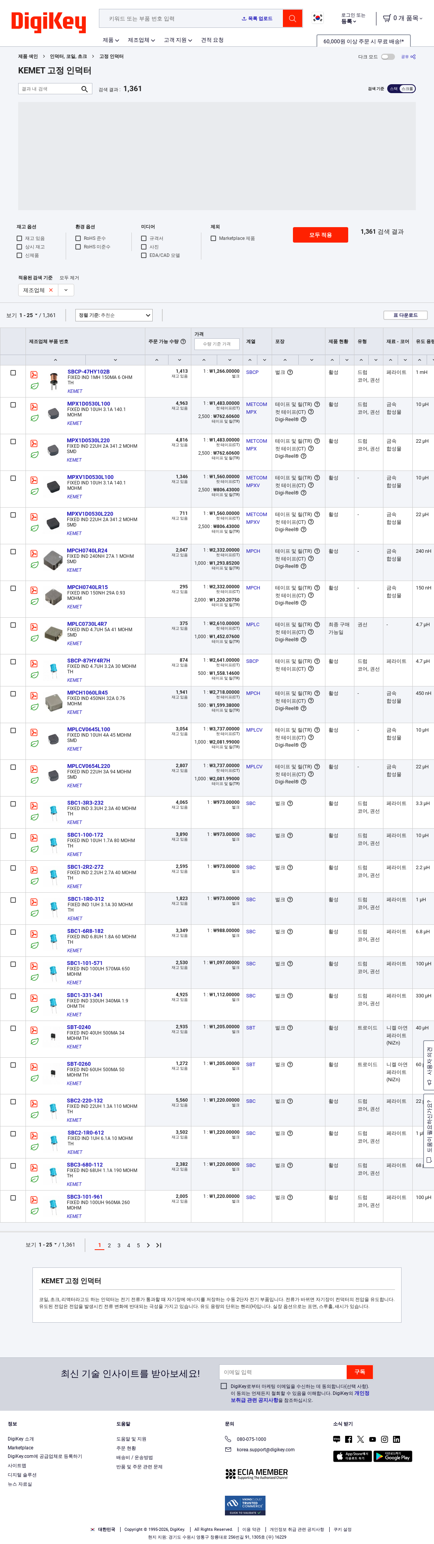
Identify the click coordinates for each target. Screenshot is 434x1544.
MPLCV (254, 730)
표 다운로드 (405, 315)
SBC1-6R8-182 (85, 931)
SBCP (252, 372)
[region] (217, 1523)
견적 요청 (212, 40)
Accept (323, 1523)
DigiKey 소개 (21, 1439)
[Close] (421, 1522)
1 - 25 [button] (26, 315)
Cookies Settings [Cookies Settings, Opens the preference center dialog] (269, 1523)
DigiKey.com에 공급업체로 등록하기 (45, 1456)
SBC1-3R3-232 (85, 803)
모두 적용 (320, 235)
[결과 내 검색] (49, 88)
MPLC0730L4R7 (87, 624)
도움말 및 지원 (131, 1439)
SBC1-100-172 (85, 835)
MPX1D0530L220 (88, 440)
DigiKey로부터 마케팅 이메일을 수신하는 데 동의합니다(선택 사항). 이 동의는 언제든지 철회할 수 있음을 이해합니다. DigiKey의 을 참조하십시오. (300, 1393)
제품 (108, 40)
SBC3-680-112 (85, 1165)
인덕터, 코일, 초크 (68, 56)
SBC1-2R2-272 (85, 867)
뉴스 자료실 (20, 1484)
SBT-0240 (79, 1027)
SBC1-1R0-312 (86, 899)
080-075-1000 (245, 1440)
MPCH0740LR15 (87, 587)
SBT (250, 1028)
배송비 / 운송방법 (134, 1457)
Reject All (376, 1523)
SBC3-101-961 (85, 1197)
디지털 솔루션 (22, 1475)
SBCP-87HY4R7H (88, 660)
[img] (49, 23)
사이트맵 (17, 1465)
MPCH (253, 551)
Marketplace (20, 1448)
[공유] (408, 57)
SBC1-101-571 (85, 963)
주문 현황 (126, 1448)
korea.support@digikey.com (260, 1450)
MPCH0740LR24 (87, 550)
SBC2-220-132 (85, 1100)
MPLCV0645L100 (88, 729)
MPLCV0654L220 (88, 766)
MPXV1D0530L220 (90, 514)
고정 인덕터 (111, 56)
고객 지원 (175, 40)
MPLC (252, 624)
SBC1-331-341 (85, 995)
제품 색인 (28, 56)
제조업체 (139, 40)
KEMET (75, 391)
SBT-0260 (79, 1064)
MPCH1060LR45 (87, 693)
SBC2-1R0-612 (86, 1133)
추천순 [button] (97, 315)
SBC (250, 803)
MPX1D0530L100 (88, 404)
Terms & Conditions (53, 1536)
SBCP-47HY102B (89, 372)
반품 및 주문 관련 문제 (139, 1466)
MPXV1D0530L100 (90, 477)
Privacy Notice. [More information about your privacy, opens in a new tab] (101, 1536)
